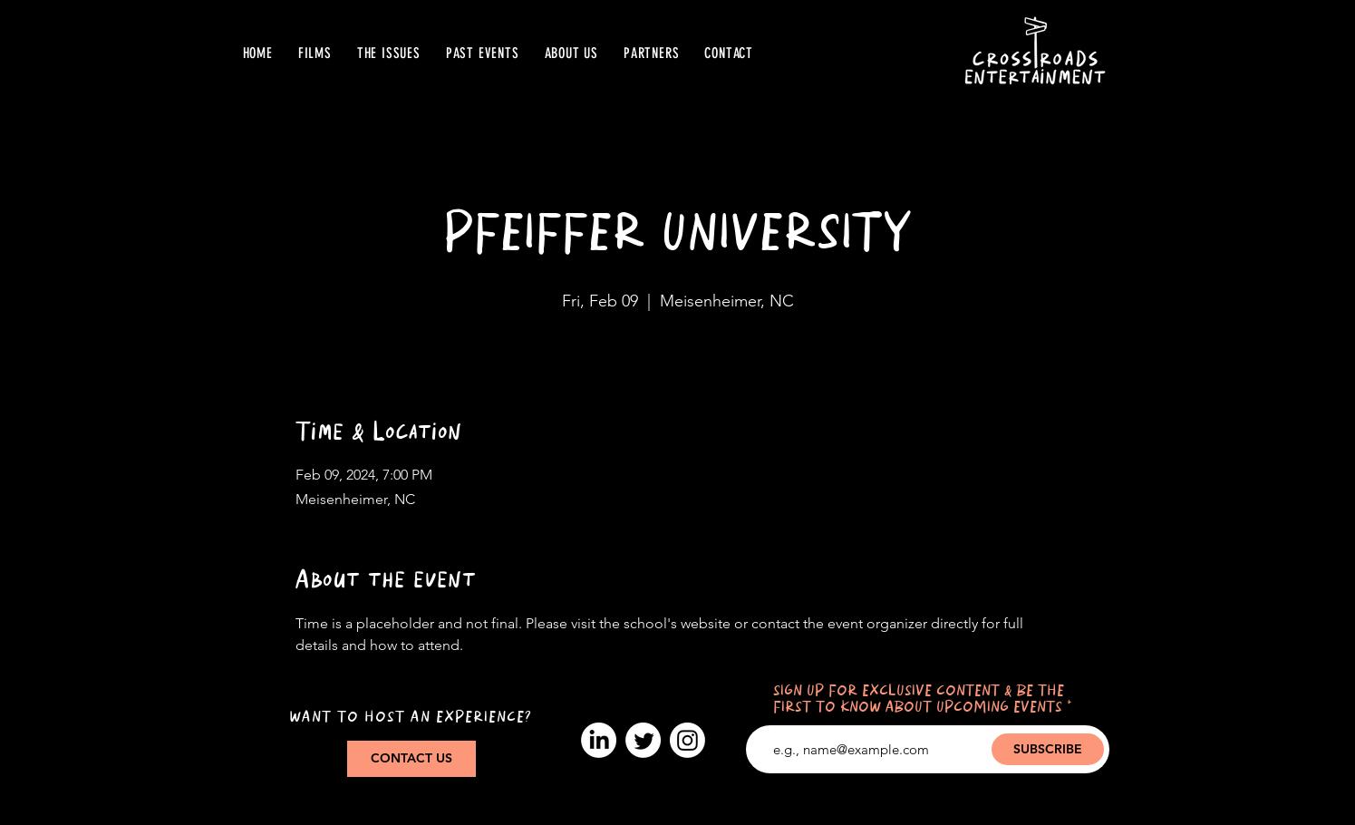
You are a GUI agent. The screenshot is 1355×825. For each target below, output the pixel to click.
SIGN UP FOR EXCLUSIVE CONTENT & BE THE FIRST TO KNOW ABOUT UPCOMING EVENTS (918, 699)
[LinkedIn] (598, 740)
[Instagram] (687, 740)
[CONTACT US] (411, 759)
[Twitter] (643, 740)
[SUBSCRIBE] (1048, 749)
